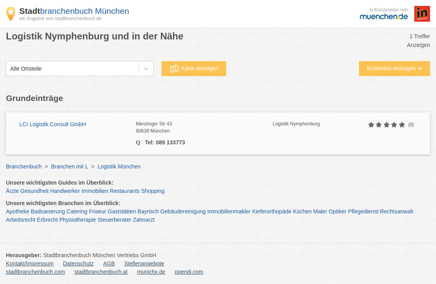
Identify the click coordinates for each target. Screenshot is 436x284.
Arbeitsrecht (21, 220)
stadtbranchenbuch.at (101, 272)
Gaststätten (122, 211)
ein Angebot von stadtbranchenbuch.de (60, 18)
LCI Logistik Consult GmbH (52, 124)
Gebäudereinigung (183, 211)
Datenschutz (78, 263)
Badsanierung (48, 211)
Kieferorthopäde (271, 211)
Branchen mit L (69, 166)
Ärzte (12, 191)
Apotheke (17, 211)
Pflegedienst (363, 211)
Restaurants (124, 191)
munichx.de (151, 272)
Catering (76, 211)
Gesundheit (35, 191)
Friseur (97, 211)
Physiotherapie (77, 220)
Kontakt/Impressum (30, 263)
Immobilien (94, 191)
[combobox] (10, 69)
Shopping (152, 191)
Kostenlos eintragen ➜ (394, 68)
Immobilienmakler (229, 211)
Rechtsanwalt (396, 211)
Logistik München (119, 166)
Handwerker (65, 191)
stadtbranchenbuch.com (35, 272)
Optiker (337, 211)
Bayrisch (148, 211)
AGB (109, 263)
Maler (320, 211)
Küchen (302, 211)
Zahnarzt (143, 220)
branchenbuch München (74, 10)
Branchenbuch (23, 166)
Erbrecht (47, 220)
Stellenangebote (144, 263)
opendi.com (189, 272)
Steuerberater (115, 220)
